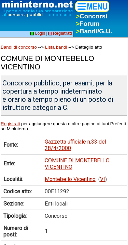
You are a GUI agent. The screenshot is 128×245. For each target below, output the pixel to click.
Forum (87, 23)
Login (37, 33)
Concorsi (91, 16)
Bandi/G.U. (94, 31)
